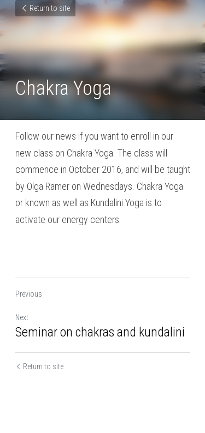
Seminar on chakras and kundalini (100, 332)
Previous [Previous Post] (28, 294)
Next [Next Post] (21, 317)
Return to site (45, 8)
